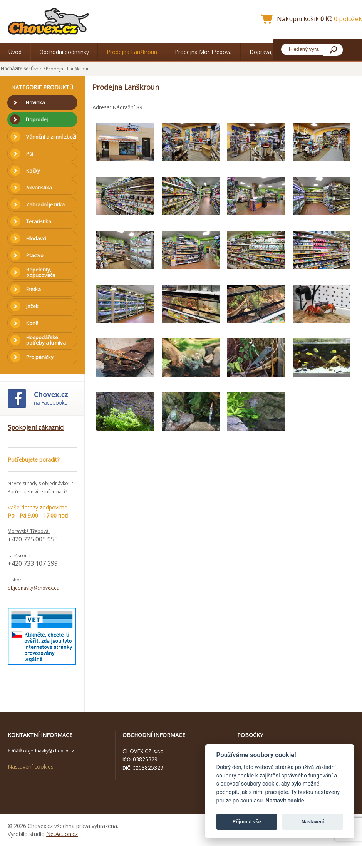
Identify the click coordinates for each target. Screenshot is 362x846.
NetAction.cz (62, 834)
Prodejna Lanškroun (132, 51)
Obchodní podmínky (64, 51)
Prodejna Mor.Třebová (203, 51)
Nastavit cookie (284, 800)
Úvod (15, 51)
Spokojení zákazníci (36, 427)
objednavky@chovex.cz (33, 588)
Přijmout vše (247, 821)
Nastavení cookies (31, 766)
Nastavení (313, 821)
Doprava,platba (269, 51)
